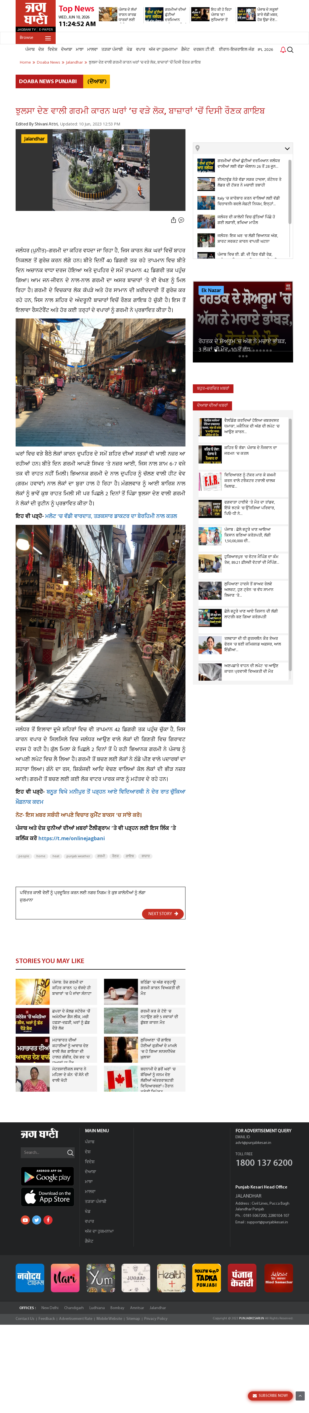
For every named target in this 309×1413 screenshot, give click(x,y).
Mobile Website (109, 1319)
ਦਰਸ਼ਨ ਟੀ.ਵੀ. (204, 50)
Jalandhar (34, 139)
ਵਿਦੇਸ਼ (52, 50)
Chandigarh (74, 1308)
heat (56, 856)
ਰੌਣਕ (115, 856)
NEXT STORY (163, 913)
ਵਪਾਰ (140, 50)
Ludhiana (97, 1308)
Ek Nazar (211, 290)
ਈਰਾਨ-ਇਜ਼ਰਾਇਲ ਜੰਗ (236, 50)
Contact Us (25, 1319)
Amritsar (137, 1308)
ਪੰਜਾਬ (30, 50)
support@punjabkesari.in (267, 1222)
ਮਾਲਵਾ (92, 50)
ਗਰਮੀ (101, 856)
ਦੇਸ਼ (41, 50)
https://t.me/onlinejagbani (71, 839)
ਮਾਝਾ (79, 50)
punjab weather (78, 856)
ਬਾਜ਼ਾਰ (145, 856)
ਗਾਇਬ (130, 856)
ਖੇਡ (129, 50)
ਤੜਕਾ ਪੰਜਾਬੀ (112, 50)
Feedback (47, 1319)
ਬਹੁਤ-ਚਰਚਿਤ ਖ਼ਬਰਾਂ (213, 389)
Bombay (117, 1308)
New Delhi (50, 1308)
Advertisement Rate (75, 1319)
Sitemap (133, 1319)
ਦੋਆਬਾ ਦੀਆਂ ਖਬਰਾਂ (212, 406)
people (23, 856)
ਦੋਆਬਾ (66, 50)
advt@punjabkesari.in (253, 1143)
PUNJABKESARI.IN (251, 1318)
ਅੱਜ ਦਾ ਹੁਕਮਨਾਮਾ (163, 50)
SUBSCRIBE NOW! (270, 1396)
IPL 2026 (265, 50)
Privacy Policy (156, 1319)
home (40, 856)
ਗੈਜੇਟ (185, 50)
